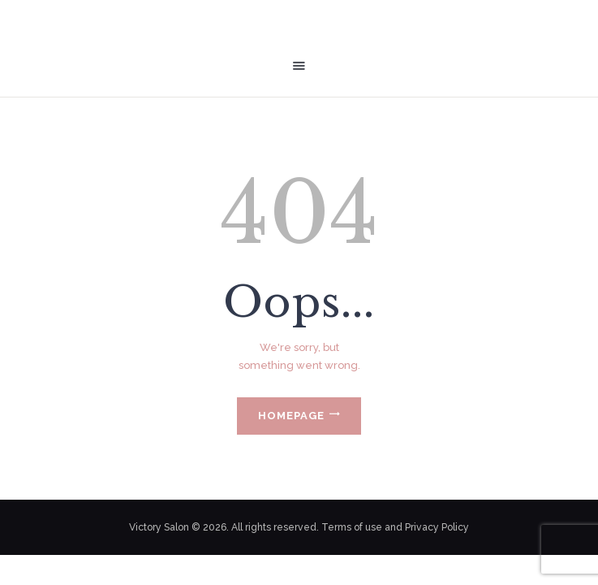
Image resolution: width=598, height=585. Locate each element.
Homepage (291, 416)
